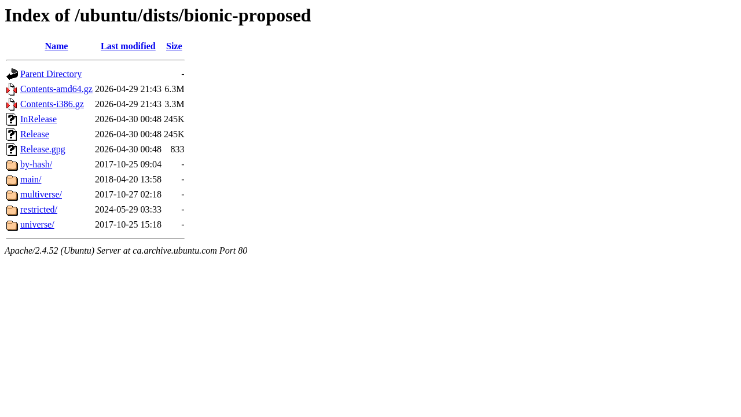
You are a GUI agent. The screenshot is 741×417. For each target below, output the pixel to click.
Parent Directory (51, 74)
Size (174, 46)
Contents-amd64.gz (56, 89)
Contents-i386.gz (52, 104)
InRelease (38, 119)
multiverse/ (41, 194)
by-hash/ (36, 164)
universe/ (37, 224)
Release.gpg (42, 149)
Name (56, 46)
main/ (30, 179)
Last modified (128, 46)
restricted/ (38, 209)
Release (34, 134)
